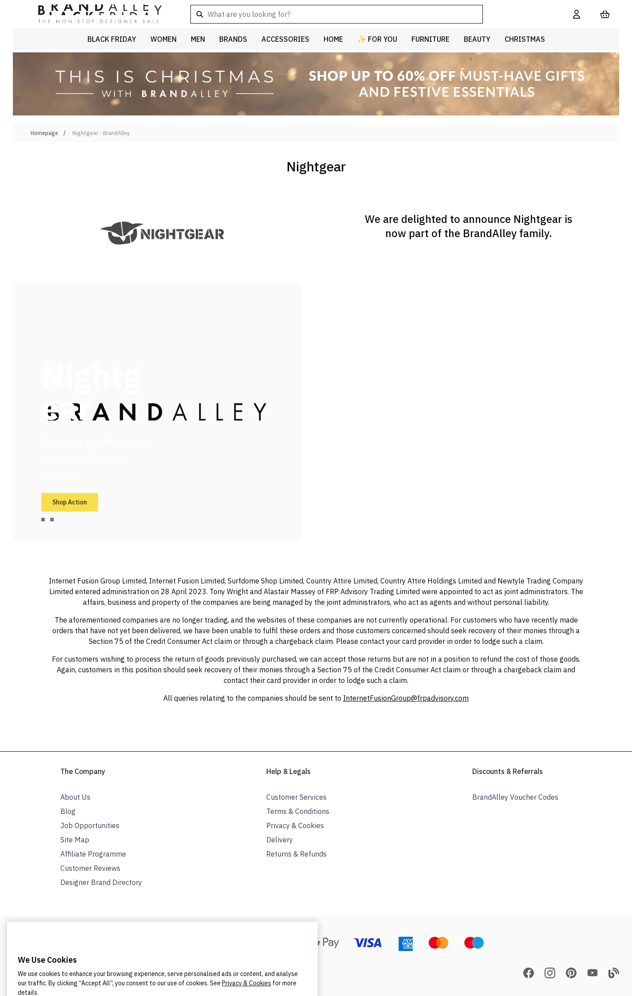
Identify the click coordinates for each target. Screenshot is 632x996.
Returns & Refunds (296, 853)
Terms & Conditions (297, 811)
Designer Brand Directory (101, 882)
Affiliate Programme (93, 853)
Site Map (74, 839)
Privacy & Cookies (295, 825)
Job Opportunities (89, 825)
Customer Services (296, 797)
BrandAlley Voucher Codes (515, 797)
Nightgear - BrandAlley (101, 133)
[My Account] (576, 14)
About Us (75, 797)
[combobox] (367, 14)
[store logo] (93, 14)
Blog (67, 811)
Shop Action (69, 502)
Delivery (279, 839)
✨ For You (377, 39)
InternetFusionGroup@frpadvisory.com (406, 698)
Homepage (44, 133)
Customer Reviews (90, 868)
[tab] (43, 519)
